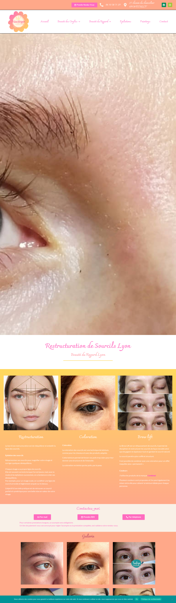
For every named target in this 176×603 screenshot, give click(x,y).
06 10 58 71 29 (113, 5)
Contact (164, 21)
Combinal (152, 475)
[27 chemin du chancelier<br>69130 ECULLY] (125, 5)
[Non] (172, 599)
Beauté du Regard (100, 21)
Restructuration (31, 437)
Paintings (145, 21)
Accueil (44, 21)
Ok (137, 599)
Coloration (88, 437)
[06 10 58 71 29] (101, 5)
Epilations (125, 21)
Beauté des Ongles (69, 21)
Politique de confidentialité (151, 599)
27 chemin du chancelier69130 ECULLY (141, 5)
